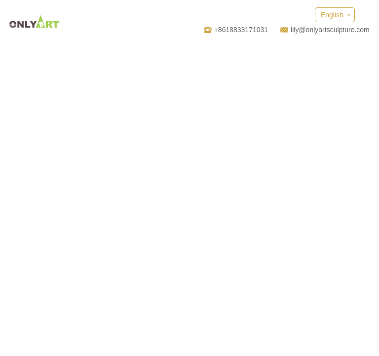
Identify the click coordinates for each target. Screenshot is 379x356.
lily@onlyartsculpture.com (330, 30)
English (332, 15)
